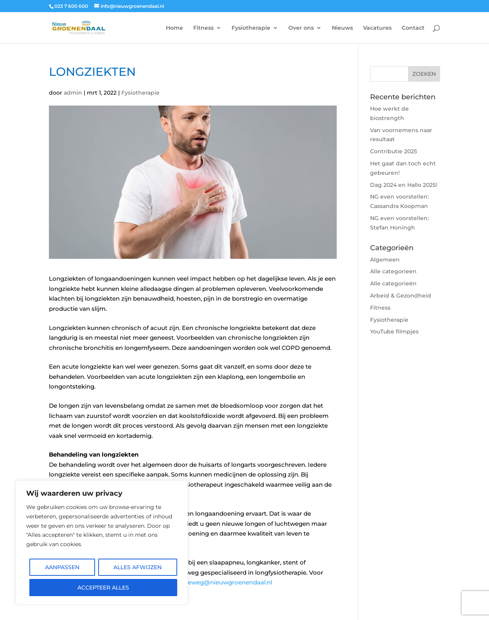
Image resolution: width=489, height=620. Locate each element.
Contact (413, 28)
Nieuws (342, 28)
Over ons (301, 28)
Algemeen (385, 259)
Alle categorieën (393, 283)
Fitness (203, 28)
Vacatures (377, 28)
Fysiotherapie (251, 28)
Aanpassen (62, 567)
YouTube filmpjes (394, 331)
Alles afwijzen (137, 567)
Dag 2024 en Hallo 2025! (403, 184)
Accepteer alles (103, 587)
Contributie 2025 (393, 151)
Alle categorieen (393, 271)
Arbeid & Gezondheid (400, 295)
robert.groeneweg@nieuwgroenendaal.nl (211, 582)
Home (174, 28)
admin (73, 92)
